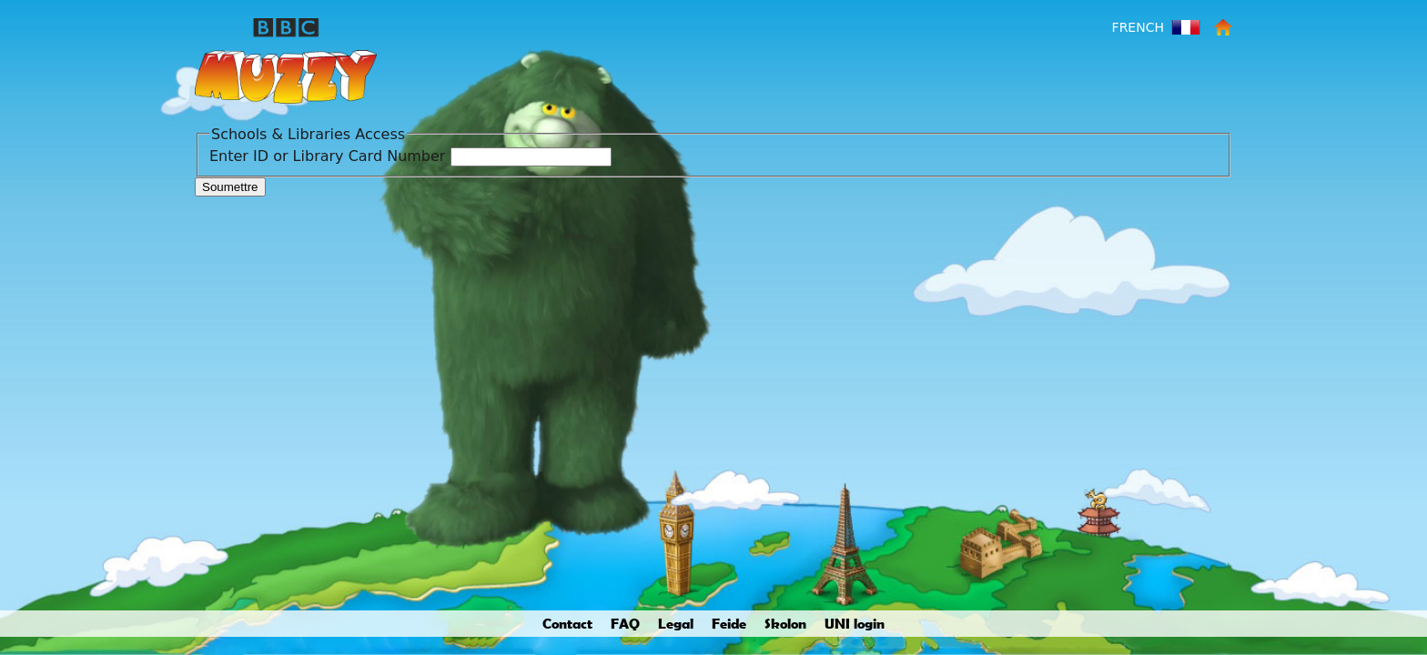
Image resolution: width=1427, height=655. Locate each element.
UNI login (855, 623)
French (1138, 27)
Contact (567, 623)
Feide (729, 623)
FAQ (625, 623)
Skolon (785, 623)
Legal (675, 623)
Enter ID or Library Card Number (327, 156)
